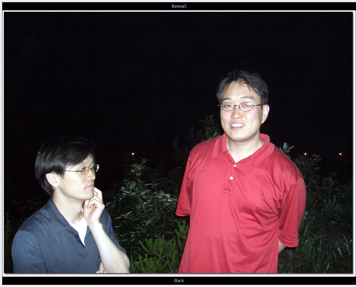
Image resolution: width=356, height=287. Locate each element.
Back (179, 280)
